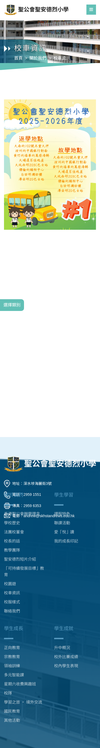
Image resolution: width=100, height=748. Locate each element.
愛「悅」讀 (64, 511)
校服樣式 (12, 581)
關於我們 (37, 58)
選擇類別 (12, 305)
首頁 (18, 58)
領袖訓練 (12, 649)
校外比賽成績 (66, 640)
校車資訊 (61, 58)
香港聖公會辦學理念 (22, 493)
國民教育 (12, 695)
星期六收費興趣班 (20, 667)
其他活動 (12, 704)
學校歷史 (12, 502)
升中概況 (62, 631)
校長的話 (12, 521)
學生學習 (63, 474)
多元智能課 (14, 658)
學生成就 (63, 612)
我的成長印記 (66, 521)
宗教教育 (12, 640)
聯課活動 (62, 502)
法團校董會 (14, 511)
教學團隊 (12, 530)
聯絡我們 (12, 591)
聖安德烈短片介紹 (20, 539)
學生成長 (13, 612)
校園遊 (10, 563)
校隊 (8, 677)
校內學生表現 (66, 649)
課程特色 (62, 493)
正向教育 (12, 631)
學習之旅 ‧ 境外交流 (23, 686)
